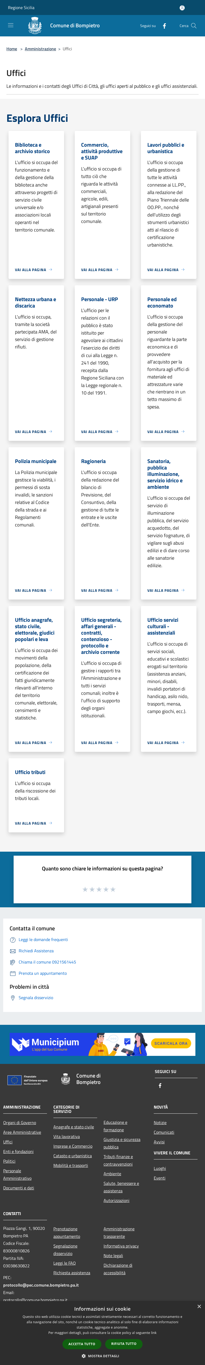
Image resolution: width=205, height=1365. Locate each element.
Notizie (160, 1122)
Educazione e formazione (115, 1126)
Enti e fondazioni (18, 1151)
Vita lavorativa (66, 1136)
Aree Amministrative (22, 1132)
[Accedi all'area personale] (182, 8)
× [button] (199, 1307)
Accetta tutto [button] (82, 1344)
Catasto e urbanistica (72, 1155)
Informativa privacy (121, 1246)
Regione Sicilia (21, 7)
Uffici (8, 1142)
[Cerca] (194, 25)
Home (11, 49)
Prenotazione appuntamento (66, 1232)
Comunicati (164, 1132)
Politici (9, 1161)
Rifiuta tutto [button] (124, 1343)
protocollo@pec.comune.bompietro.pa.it (41, 1285)
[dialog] (102, 1333)
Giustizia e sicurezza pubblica (122, 1143)
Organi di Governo (19, 1122)
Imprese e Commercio (72, 1146)
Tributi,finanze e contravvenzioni (118, 1160)
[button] (102, 1356)
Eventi (159, 1178)
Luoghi (160, 1168)
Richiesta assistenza (71, 1272)
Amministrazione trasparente (119, 1232)
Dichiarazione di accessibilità (118, 1269)
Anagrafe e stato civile (73, 1127)
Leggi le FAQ (64, 1263)
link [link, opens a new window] (154, 1332)
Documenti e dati (18, 1188)
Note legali (113, 1255)
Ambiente (112, 1173)
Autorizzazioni (116, 1200)
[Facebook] (162, 25)
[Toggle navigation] (10, 25)
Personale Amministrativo (17, 1174)
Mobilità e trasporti (70, 1165)
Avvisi (159, 1142)
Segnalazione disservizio (65, 1250)
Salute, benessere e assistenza (121, 1187)
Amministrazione (40, 49)
